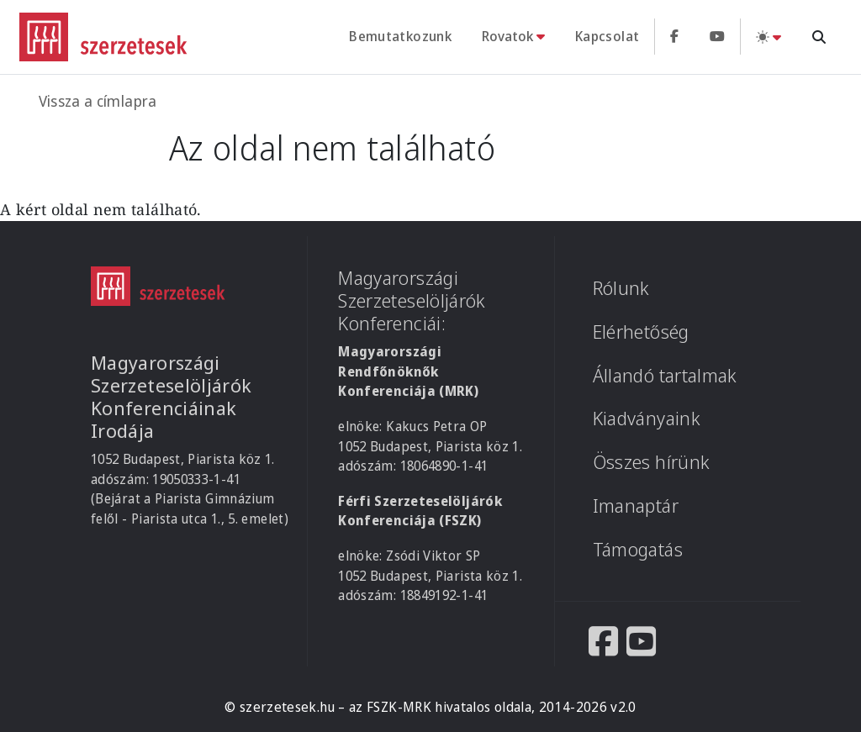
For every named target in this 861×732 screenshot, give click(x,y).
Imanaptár (636, 505)
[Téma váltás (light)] (768, 36)
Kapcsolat (607, 36)
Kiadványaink (646, 418)
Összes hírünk (651, 462)
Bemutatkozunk (400, 36)
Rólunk (621, 288)
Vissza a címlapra (98, 101)
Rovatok (507, 36)
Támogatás (638, 549)
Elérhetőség (641, 332)
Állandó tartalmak (665, 375)
